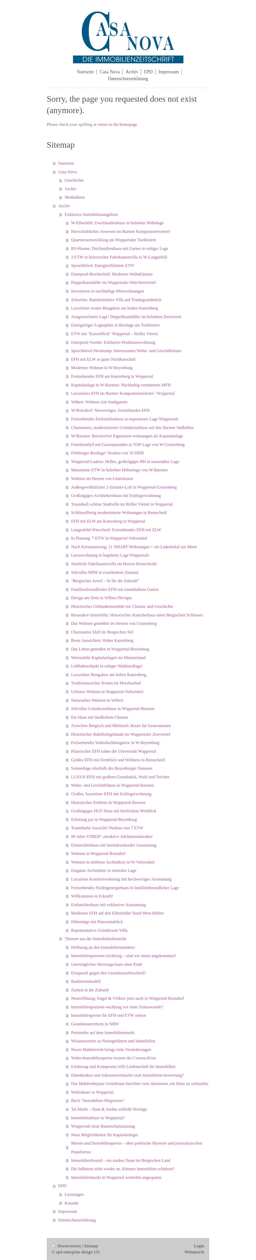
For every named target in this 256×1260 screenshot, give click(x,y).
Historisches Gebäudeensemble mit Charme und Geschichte (122, 606)
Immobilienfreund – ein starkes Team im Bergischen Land (120, 1160)
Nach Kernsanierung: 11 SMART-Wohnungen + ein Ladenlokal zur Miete (134, 546)
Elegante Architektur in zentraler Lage (103, 870)
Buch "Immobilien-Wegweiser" (98, 1100)
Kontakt (71, 1203)
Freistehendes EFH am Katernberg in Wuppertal (112, 376)
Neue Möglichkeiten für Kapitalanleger (104, 1134)
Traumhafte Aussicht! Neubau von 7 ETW (107, 827)
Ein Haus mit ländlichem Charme (99, 717)
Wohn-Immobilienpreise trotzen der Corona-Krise (113, 1058)
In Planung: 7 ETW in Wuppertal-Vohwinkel (109, 538)
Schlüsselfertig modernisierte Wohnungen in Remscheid (119, 512)
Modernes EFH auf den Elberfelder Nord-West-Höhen (117, 913)
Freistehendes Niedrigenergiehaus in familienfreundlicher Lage (125, 887)
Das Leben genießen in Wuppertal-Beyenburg (110, 649)
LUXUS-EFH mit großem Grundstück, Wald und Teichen (120, 776)
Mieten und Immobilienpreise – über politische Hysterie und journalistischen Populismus (136, 1147)
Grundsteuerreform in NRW (95, 1024)
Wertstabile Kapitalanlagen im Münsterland (108, 657)
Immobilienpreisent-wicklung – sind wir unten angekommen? (123, 955)
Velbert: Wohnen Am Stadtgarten (99, 402)
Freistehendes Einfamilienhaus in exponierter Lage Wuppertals (125, 419)
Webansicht (194, 1252)
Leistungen (74, 1194)
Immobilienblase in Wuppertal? (98, 1117)
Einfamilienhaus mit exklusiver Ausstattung (108, 904)
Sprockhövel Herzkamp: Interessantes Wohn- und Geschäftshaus (126, 350)
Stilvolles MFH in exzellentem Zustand (104, 572)
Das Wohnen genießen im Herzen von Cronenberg (114, 623)
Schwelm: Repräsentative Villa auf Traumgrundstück (116, 299)
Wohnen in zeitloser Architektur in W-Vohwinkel (112, 862)
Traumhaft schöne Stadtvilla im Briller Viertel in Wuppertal (122, 504)
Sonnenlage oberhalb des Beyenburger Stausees (111, 768)
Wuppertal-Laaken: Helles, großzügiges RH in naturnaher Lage (125, 461)
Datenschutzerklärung (76, 1220)
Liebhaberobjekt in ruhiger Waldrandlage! (107, 666)
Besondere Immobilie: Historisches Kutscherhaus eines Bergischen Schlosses (137, 615)
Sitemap (91, 1246)
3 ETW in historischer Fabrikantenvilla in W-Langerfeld (119, 257)
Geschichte (74, 180)
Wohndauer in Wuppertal (92, 1092)
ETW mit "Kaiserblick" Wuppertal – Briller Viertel (114, 333)
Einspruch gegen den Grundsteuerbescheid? (108, 973)
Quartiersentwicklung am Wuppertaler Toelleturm (113, 239)
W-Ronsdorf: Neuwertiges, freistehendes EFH (110, 410)
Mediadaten (75, 197)
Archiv (71, 188)
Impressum (67, 1211)
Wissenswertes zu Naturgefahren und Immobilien (113, 1041)
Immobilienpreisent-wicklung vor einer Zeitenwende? (117, 1007)
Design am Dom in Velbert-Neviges (101, 597)
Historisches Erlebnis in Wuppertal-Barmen (108, 802)
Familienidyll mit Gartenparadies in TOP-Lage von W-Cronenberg (128, 444)
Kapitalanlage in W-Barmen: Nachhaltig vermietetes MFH (121, 385)
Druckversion (67, 1246)
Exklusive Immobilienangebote (91, 214)
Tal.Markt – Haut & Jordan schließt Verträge (109, 1109)
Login (199, 1246)
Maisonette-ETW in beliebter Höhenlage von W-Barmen (119, 470)
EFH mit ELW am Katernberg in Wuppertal (108, 521)
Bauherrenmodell (86, 981)
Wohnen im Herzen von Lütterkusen (102, 478)
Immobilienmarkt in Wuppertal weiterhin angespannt (116, 1177)
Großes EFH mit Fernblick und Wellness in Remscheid (118, 759)
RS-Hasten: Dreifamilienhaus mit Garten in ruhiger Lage (119, 248)
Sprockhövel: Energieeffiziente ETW (102, 265)
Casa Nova (67, 171)
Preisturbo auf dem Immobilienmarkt (102, 1032)
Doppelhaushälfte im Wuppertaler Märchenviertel (113, 282)
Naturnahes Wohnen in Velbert (97, 700)
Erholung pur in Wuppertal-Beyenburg (104, 819)
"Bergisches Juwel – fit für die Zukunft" (105, 580)
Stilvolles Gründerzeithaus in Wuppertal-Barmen (113, 708)
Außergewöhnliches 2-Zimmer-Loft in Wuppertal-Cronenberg (124, 487)
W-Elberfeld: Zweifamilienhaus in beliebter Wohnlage (117, 222)
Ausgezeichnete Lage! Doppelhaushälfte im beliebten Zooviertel (126, 316)
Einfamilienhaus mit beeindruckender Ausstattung (113, 845)
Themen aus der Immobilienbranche (95, 938)
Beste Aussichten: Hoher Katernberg (102, 640)
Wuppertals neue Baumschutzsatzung (103, 1126)
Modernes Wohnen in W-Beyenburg (101, 367)
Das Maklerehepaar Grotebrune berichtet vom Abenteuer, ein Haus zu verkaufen (139, 1083)
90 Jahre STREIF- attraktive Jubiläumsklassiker (112, 836)
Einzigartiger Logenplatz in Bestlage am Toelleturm (115, 325)
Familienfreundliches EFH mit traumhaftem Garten (115, 589)
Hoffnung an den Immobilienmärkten (103, 947)
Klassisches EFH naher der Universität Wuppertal (113, 751)
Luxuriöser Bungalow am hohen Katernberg (108, 674)
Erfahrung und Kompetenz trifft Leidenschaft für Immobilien (123, 1066)
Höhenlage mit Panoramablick (97, 921)
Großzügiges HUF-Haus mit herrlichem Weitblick (113, 810)
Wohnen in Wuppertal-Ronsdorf (98, 853)
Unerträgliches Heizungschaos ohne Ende (106, 964)
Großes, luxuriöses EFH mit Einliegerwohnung (111, 793)
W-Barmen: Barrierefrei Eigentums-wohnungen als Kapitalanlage (127, 436)
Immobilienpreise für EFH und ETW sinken (108, 1015)
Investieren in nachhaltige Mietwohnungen (107, 291)
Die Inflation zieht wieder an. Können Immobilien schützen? (122, 1168)
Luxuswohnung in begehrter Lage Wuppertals (110, 555)
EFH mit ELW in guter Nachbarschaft (103, 359)
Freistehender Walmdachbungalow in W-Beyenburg (115, 742)
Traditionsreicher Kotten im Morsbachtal (106, 683)
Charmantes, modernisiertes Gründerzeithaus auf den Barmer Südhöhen (132, 427)
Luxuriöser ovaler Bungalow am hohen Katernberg (114, 308)
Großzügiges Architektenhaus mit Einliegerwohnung (116, 495)
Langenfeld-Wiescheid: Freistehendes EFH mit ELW (116, 529)
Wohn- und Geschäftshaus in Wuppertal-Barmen (112, 785)
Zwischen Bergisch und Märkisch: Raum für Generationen (121, 725)
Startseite (66, 163)
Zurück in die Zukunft (90, 990)
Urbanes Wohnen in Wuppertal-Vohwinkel (107, 691)
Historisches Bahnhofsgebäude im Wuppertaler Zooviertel (120, 734)
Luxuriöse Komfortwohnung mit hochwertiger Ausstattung (121, 879)
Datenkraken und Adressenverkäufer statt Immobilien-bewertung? (127, 1075)
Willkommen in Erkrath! (92, 896)
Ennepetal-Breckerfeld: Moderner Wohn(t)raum (112, 274)
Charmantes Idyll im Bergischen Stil (102, 632)
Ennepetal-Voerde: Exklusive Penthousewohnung (113, 342)
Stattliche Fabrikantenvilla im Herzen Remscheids (114, 563)
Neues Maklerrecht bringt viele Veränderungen (111, 1049)
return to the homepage (117, 124)
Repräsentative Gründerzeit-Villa (99, 930)
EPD (62, 1185)
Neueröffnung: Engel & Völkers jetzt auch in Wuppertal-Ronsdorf (127, 998)
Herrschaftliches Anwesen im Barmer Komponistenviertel (120, 231)
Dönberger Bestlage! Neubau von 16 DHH (107, 453)
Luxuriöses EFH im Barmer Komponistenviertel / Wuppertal (122, 393)
